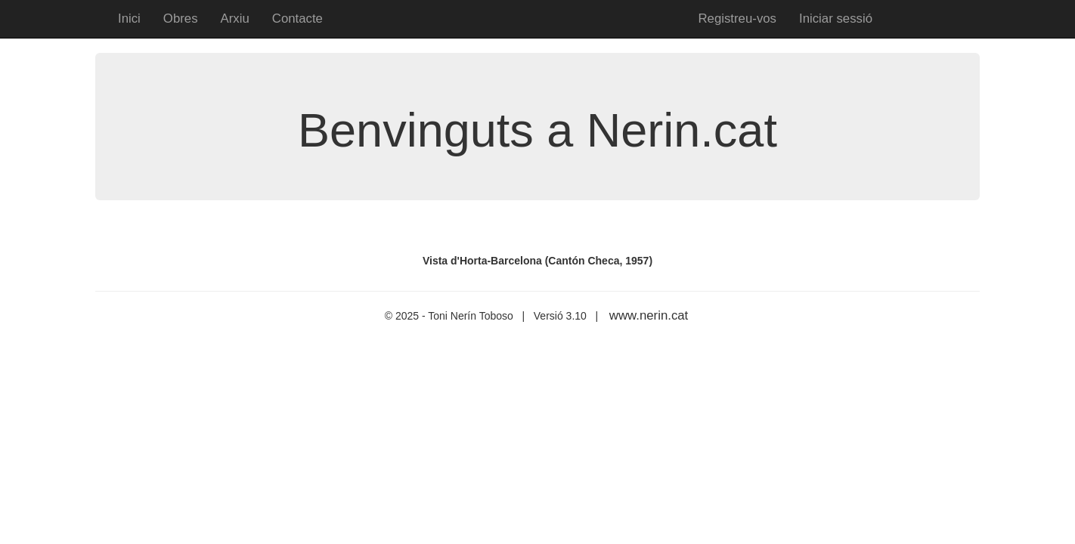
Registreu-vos (737, 18)
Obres (180, 18)
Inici (129, 18)
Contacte (297, 18)
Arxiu (235, 18)
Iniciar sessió (835, 18)
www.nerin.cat (648, 315)
